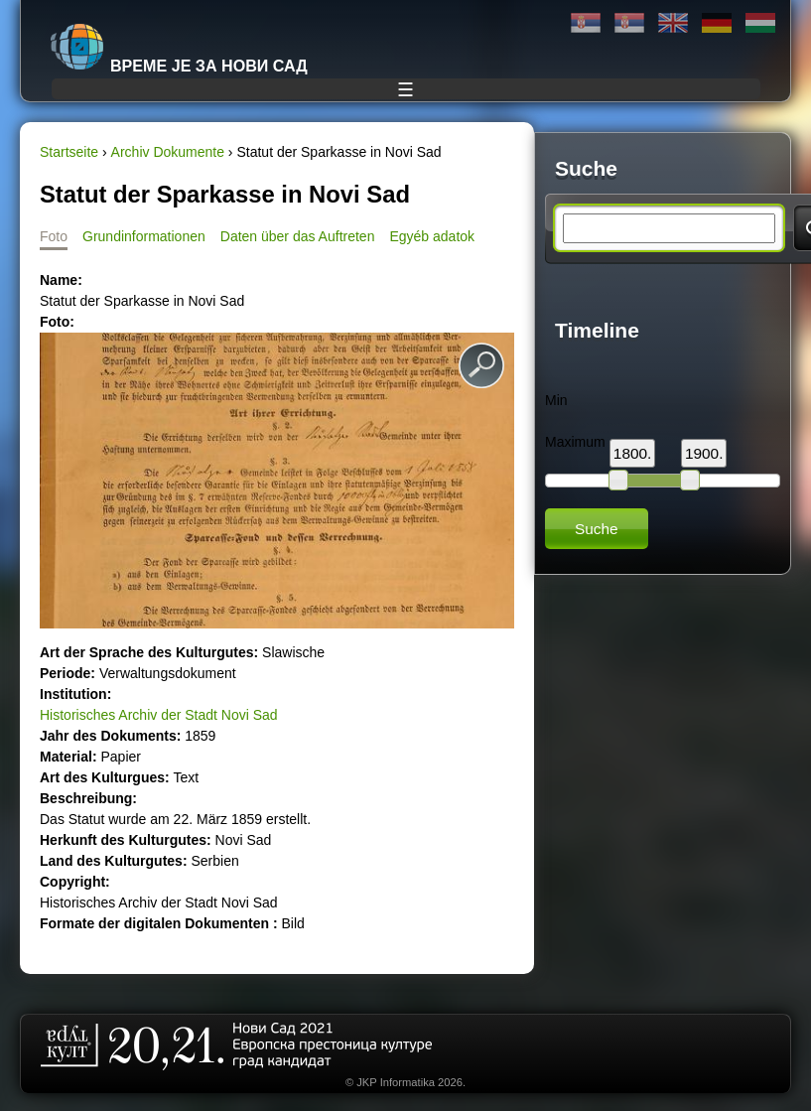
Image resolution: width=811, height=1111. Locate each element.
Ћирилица (586, 23)
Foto (54, 236)
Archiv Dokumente (167, 152)
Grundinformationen (143, 236)
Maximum (575, 442)
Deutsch (717, 23)
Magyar (760, 23)
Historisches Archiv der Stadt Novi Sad (159, 715)
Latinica (629, 23)
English (673, 23)
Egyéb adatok (431, 236)
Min (556, 400)
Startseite (69, 152)
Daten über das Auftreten (297, 236)
